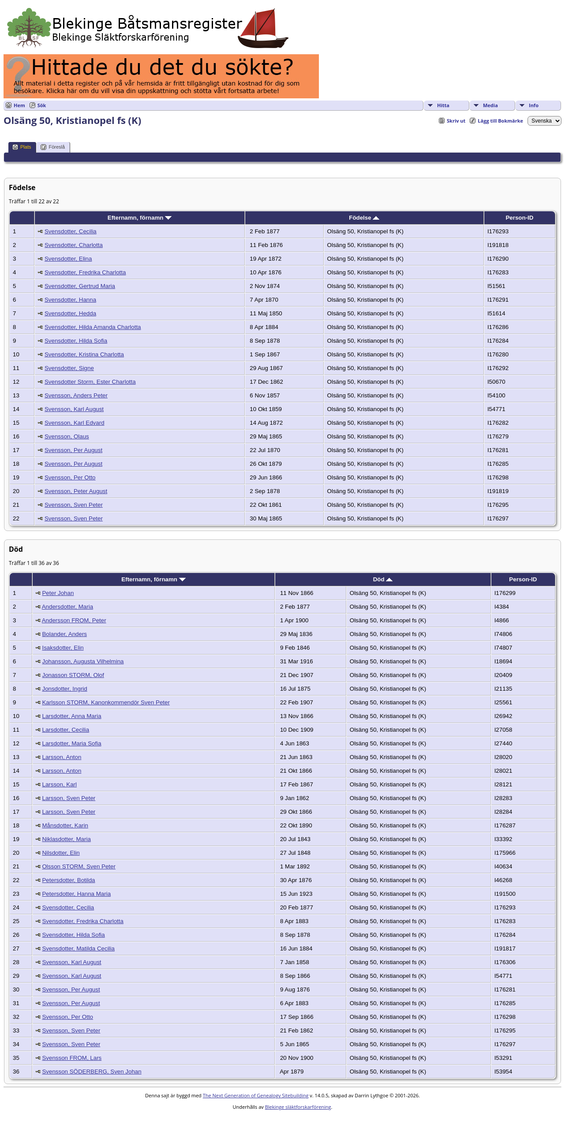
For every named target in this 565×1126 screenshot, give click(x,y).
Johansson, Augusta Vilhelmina (82, 661)
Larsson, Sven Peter (68, 798)
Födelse (364, 217)
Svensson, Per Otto (70, 477)
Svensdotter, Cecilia (71, 231)
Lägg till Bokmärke (500, 120)
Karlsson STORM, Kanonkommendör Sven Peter (105, 702)
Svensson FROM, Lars (71, 1058)
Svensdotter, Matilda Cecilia (78, 948)
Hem (19, 105)
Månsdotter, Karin (65, 825)
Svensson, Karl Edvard (75, 422)
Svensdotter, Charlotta (74, 245)
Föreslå (53, 147)
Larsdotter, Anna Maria (71, 716)
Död (383, 579)
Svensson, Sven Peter (74, 504)
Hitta (443, 105)
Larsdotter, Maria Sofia (71, 743)
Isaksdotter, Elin (62, 647)
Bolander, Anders (64, 634)
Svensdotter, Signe (69, 368)
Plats (21, 147)
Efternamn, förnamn (140, 217)
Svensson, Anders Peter (76, 395)
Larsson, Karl (59, 784)
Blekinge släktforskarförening (298, 1107)
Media (490, 105)
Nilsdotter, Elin (60, 852)
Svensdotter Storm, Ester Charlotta (90, 381)
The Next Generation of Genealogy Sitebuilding (256, 1095)
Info (534, 105)
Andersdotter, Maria (67, 606)
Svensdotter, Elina (68, 258)
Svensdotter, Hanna (70, 299)
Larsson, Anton (61, 757)
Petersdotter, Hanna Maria (76, 893)
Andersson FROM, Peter (74, 620)
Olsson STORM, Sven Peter (78, 866)
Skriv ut (456, 120)
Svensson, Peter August (76, 491)
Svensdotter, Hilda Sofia (76, 340)
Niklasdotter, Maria (66, 839)
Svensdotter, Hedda (70, 313)
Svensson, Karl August (74, 409)
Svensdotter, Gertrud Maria (80, 286)
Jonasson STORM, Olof (73, 675)
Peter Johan (58, 593)
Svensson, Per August (73, 450)
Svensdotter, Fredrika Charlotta (85, 272)
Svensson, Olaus (67, 436)
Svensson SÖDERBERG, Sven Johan (91, 1071)
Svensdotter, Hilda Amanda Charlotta (93, 327)
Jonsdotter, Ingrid (64, 688)
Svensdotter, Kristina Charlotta (84, 354)
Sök (41, 105)
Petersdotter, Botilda (68, 880)
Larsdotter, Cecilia (65, 729)
